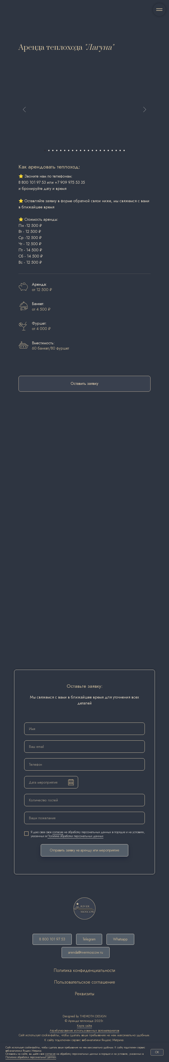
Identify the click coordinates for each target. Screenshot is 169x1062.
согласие (57, 832)
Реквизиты (84, 994)
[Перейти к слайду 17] (108, 150)
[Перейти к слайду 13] (92, 150)
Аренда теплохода (81, 1021)
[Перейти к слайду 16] (104, 150)
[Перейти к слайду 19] (116, 150)
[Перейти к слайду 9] (76, 150)
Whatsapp (120, 939)
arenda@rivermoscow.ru (85, 952)
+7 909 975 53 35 (70, 182)
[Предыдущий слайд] (24, 109)
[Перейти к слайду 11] (84, 150)
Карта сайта (84, 1025)
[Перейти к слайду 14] (96, 150)
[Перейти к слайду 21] (124, 150)
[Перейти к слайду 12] (88, 150)
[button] (84, 384)
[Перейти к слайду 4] (57, 150)
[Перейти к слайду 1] (45, 150)
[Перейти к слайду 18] (112, 150)
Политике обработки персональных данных (75, 836)
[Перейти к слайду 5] (61, 150)
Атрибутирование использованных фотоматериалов (84, 1030)
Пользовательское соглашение (84, 982)
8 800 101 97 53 (32, 182)
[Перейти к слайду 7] (69, 150)
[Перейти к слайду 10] (80, 150)
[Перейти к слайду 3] (53, 150)
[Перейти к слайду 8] (72, 150)
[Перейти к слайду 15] (100, 150)
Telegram (89, 939)
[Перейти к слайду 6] (65, 150)
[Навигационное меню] (159, 9)
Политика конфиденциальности (84, 970)
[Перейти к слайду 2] (49, 150)
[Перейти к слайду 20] (120, 150)
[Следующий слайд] (144, 109)
